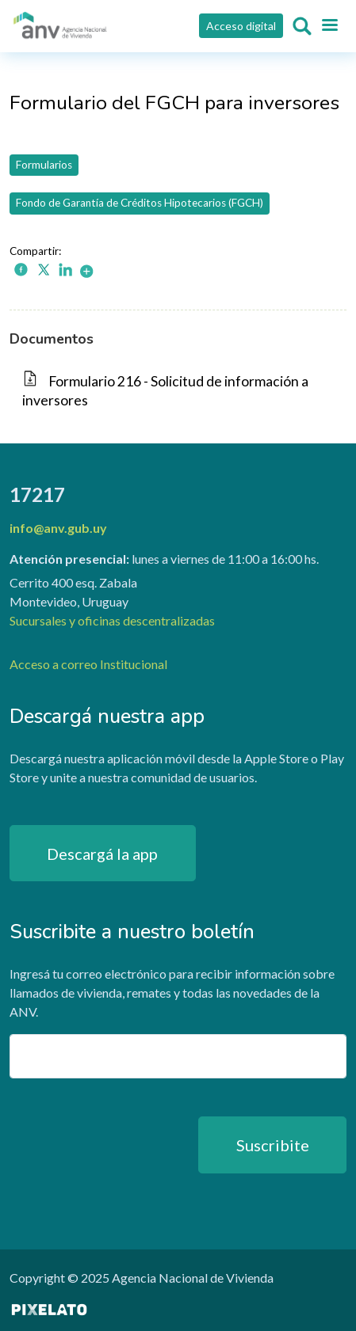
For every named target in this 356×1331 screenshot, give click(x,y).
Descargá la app (102, 853)
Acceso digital (241, 25)
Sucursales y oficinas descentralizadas (112, 620)
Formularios (44, 164)
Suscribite (272, 1144)
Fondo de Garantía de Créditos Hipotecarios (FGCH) (139, 202)
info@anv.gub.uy (58, 527)
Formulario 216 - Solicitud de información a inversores (165, 391)
